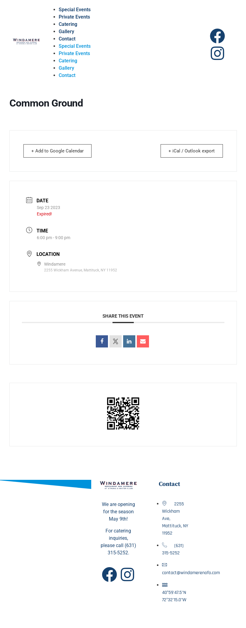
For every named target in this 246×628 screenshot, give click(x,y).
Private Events (74, 17)
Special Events (75, 9)
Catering (68, 24)
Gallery (66, 31)
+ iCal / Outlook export (191, 151)
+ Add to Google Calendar (58, 151)
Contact (67, 39)
